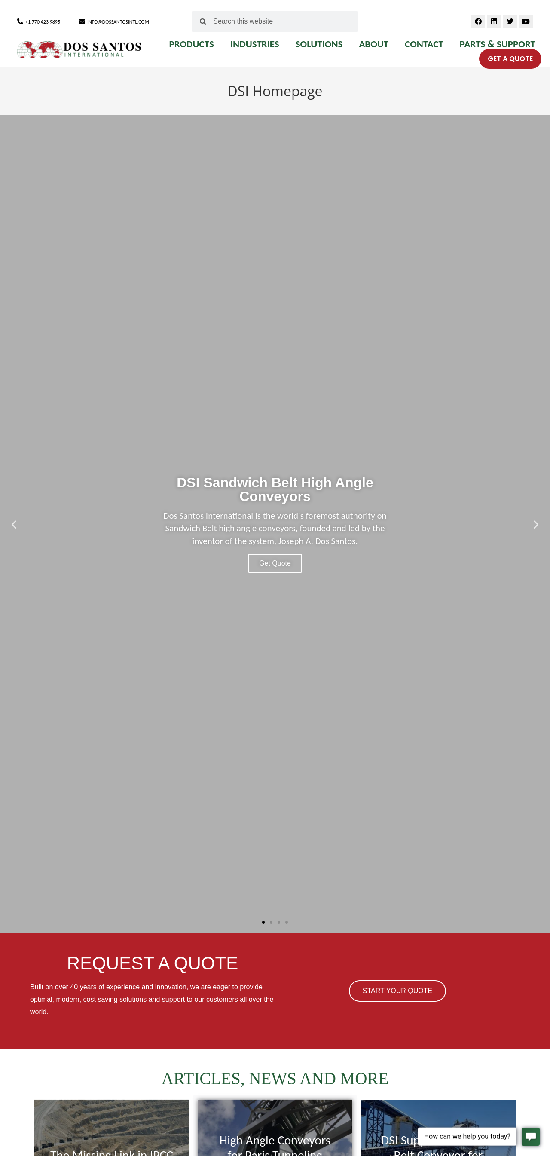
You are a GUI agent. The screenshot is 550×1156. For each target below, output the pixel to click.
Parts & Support (497, 44)
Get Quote (275, 563)
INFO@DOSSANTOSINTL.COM (118, 22)
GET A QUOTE (510, 59)
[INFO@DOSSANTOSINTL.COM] (82, 21)
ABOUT (376, 44)
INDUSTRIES (257, 44)
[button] (14, 524)
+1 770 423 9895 (42, 22)
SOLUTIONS (321, 44)
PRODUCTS (193, 44)
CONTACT (426, 44)
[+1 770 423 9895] (20, 21)
